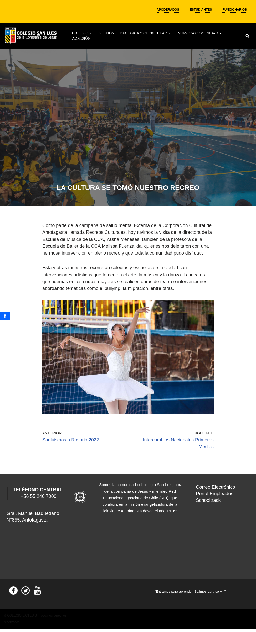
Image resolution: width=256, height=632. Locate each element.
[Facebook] (5, 316)
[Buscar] (247, 36)
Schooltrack (208, 503)
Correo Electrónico (215, 490)
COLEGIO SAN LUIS (22, 619)
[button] (90, 33)
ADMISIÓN (81, 38)
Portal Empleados (214, 497)
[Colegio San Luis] (31, 35)
